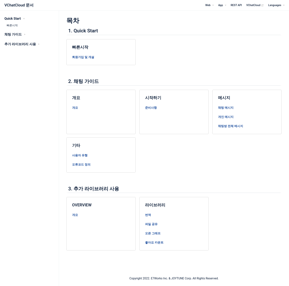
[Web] (209, 5)
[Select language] (276, 5)
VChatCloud (255, 5)
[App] (222, 5)
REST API (236, 5)
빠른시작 (12, 25)
